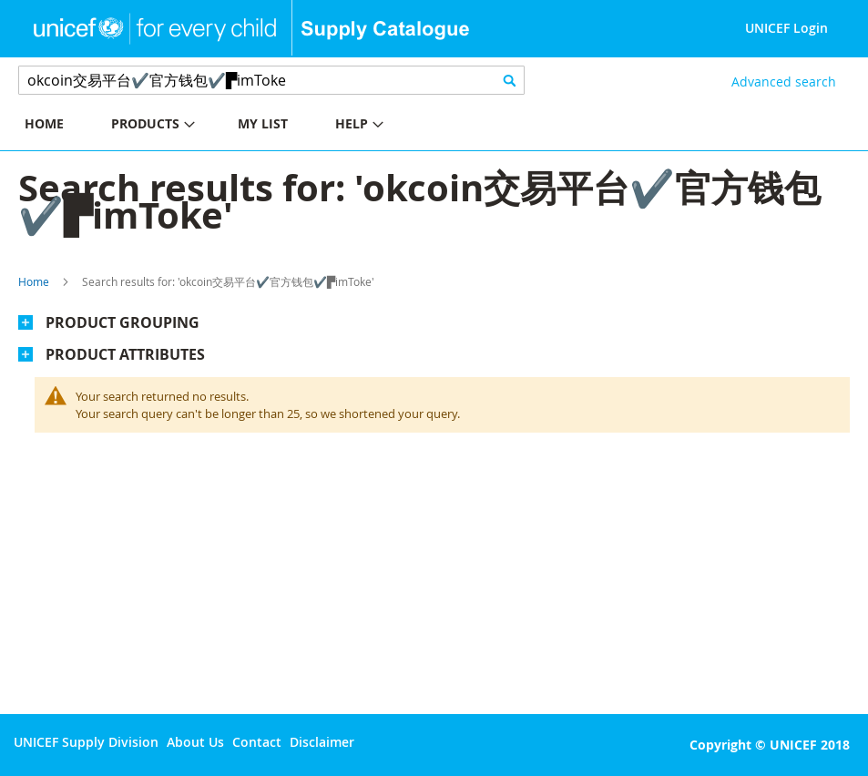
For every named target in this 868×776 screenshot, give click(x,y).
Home (33, 281)
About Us (195, 741)
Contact (256, 741)
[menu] (217, 126)
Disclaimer (322, 741)
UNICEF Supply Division (86, 741)
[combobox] (271, 80)
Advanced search (783, 81)
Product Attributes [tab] (125, 354)
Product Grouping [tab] (122, 322)
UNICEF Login (786, 27)
